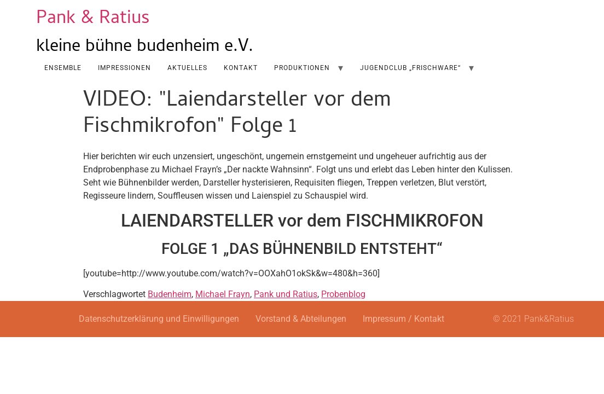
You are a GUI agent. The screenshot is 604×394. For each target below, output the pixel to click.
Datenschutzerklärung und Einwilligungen (159, 319)
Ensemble (63, 68)
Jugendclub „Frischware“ (410, 68)
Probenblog (343, 294)
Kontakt (241, 68)
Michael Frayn (222, 294)
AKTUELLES (187, 68)
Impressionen (124, 68)
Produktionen (302, 68)
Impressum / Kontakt (403, 319)
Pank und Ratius (285, 294)
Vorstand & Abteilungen (300, 319)
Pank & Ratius (93, 19)
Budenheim (169, 294)
